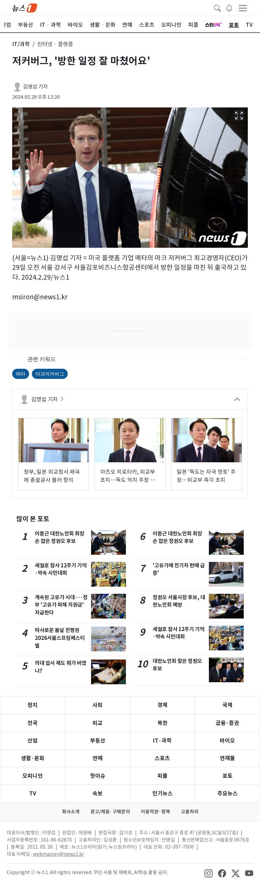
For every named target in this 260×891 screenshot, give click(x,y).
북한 (162, 723)
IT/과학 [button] (21, 44)
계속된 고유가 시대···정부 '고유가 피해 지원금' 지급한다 (61, 605)
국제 (227, 705)
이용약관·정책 (155, 812)
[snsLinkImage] (208, 873)
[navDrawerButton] (243, 7)
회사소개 (71, 812)
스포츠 (162, 758)
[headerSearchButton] (217, 7)
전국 (32, 723)
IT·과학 (162, 740)
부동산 (97, 740)
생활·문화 (32, 758)
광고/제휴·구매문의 (110, 812)
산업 (32, 740)
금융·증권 (227, 723)
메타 (20, 374)
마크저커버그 (50, 374)
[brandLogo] (24, 7)
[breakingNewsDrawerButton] (229, 7)
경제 (162, 705)
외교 (97, 723)
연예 (97, 758)
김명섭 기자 (35, 86)
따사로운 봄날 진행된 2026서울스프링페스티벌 (60, 638)
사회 (97, 705)
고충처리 (189, 812)
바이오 (227, 740)
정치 (32, 705)
